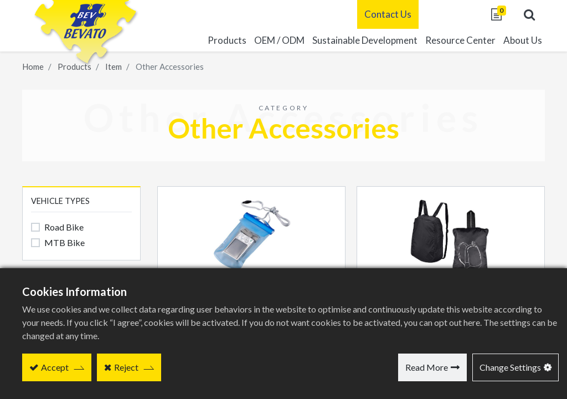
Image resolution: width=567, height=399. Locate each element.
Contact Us (386, 14)
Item (113, 66)
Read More (426, 367)
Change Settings (510, 367)
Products (74, 66)
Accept (55, 367)
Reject (126, 367)
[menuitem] (363, 40)
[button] (528, 14)
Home (33, 66)
